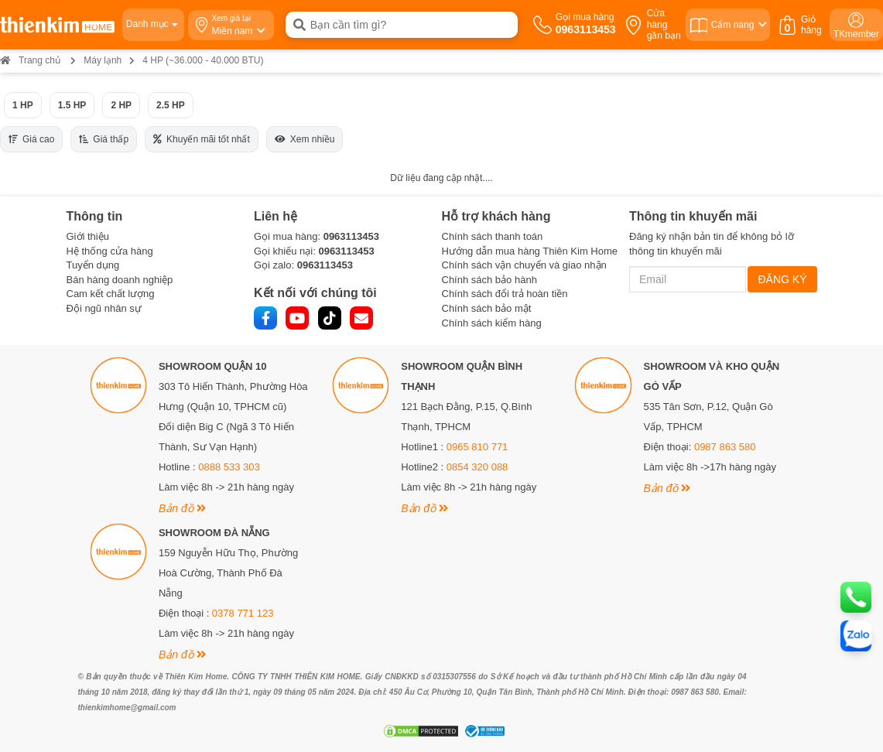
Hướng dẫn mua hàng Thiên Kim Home (530, 251)
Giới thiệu (88, 236)
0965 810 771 (477, 447)
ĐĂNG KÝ (782, 279)
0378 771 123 (243, 613)
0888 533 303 (229, 467)
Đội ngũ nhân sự (104, 308)
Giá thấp (103, 139)
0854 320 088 (477, 467)
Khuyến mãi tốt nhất (201, 139)
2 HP (121, 105)
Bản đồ (182, 508)
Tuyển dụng (93, 265)
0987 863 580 (725, 447)
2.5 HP (170, 105)
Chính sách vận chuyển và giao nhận (524, 265)
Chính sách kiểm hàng (492, 323)
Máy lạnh (102, 60)
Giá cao (31, 139)
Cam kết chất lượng (111, 293)
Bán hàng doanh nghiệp (120, 279)
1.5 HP (72, 105)
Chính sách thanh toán (492, 236)
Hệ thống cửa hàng (110, 251)
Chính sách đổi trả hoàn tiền (505, 293)
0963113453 (351, 236)
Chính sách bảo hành (489, 279)
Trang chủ (30, 60)
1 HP (22, 105)
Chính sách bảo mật (487, 308)
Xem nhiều (305, 139)
